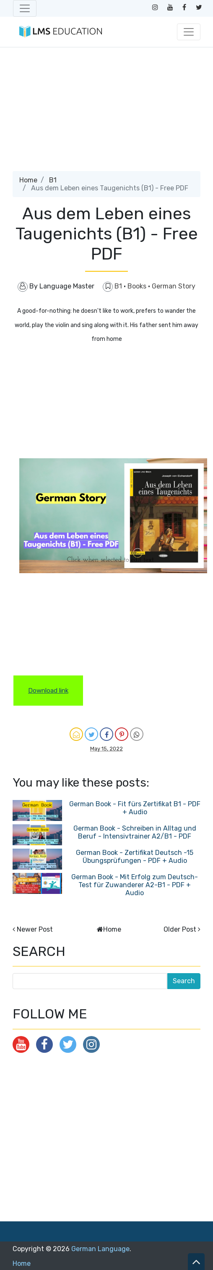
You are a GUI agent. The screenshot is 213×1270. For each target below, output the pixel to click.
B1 (53, 180)
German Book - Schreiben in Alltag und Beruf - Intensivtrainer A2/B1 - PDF (134, 832)
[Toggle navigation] (24, 8)
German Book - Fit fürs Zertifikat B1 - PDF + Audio (134, 808)
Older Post (180, 929)
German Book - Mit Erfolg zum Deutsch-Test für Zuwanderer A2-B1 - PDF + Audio (134, 885)
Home (28, 180)
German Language (100, 1249)
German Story (173, 286)
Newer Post (35, 929)
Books (137, 286)
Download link (48, 690)
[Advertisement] (106, 112)
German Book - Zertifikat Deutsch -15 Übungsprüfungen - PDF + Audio (134, 857)
